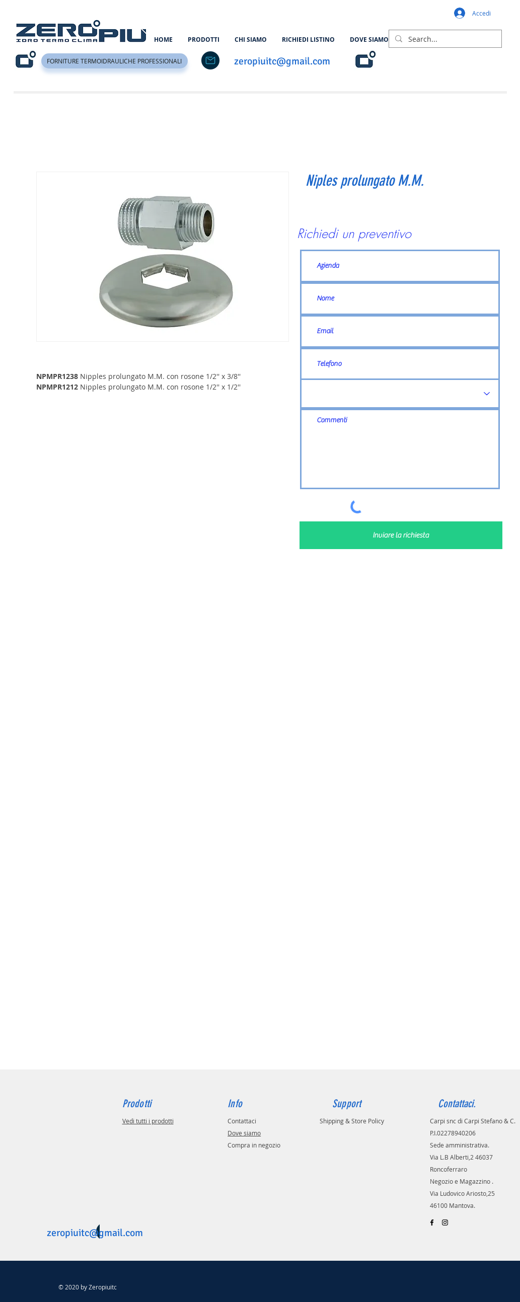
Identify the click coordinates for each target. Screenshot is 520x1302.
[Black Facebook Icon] (432, 1222)
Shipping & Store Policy (352, 1121)
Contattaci (242, 1121)
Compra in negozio (254, 1145)
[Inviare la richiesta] (401, 535)
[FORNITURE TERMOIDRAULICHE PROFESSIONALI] (114, 60)
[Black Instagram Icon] (445, 1222)
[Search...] (444, 39)
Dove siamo (244, 1133)
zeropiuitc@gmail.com (282, 61)
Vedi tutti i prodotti (148, 1121)
